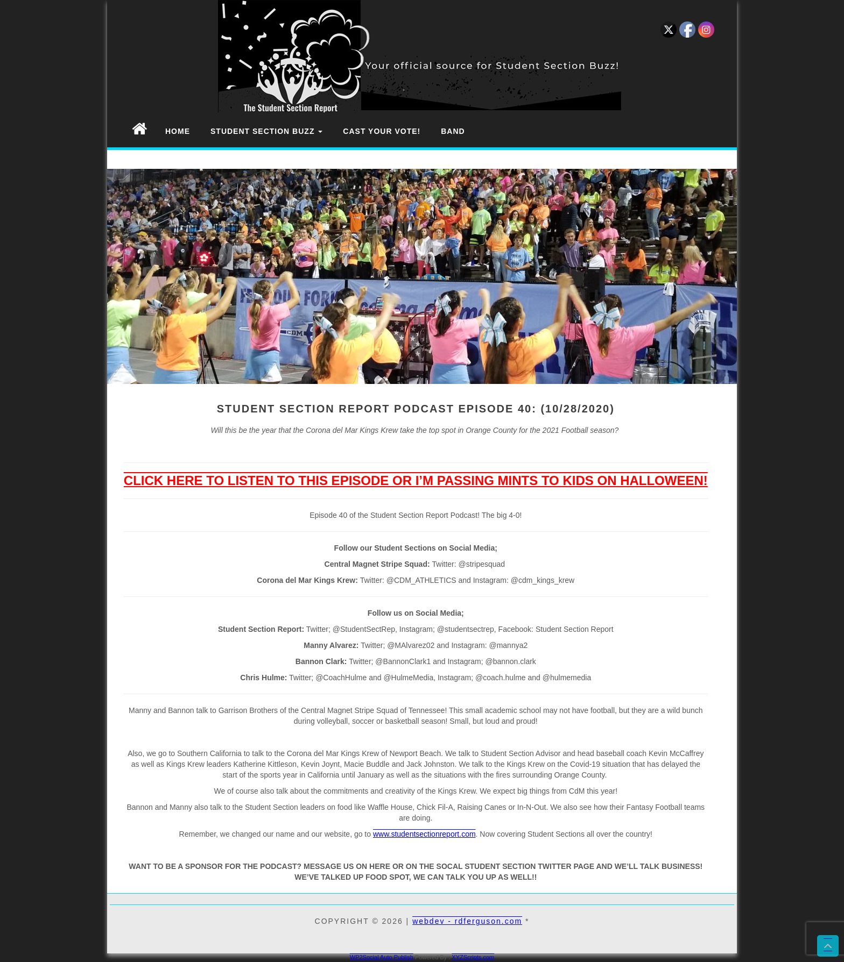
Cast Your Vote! (381, 131)
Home (177, 131)
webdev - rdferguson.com (467, 921)
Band (453, 131)
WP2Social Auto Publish (381, 957)
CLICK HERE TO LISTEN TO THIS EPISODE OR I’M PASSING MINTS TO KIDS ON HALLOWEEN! (416, 480)
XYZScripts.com (473, 957)
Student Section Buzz (266, 131)
